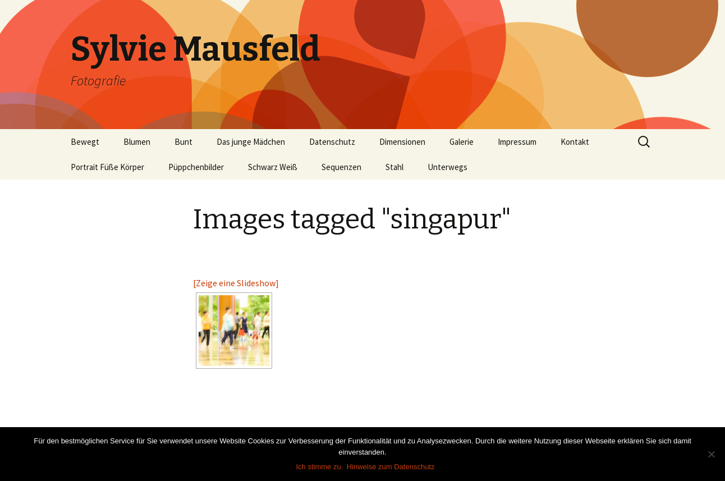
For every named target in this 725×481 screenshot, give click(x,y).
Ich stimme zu (318, 466)
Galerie (461, 141)
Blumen (136, 141)
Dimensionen (402, 141)
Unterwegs (447, 167)
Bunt (183, 141)
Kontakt (575, 141)
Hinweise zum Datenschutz (391, 466)
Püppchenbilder (196, 167)
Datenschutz (332, 141)
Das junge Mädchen (251, 141)
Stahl (394, 167)
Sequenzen (341, 167)
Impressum (517, 141)
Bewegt (85, 141)
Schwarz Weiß (272, 167)
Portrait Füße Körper (107, 167)
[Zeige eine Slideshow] (236, 282)
